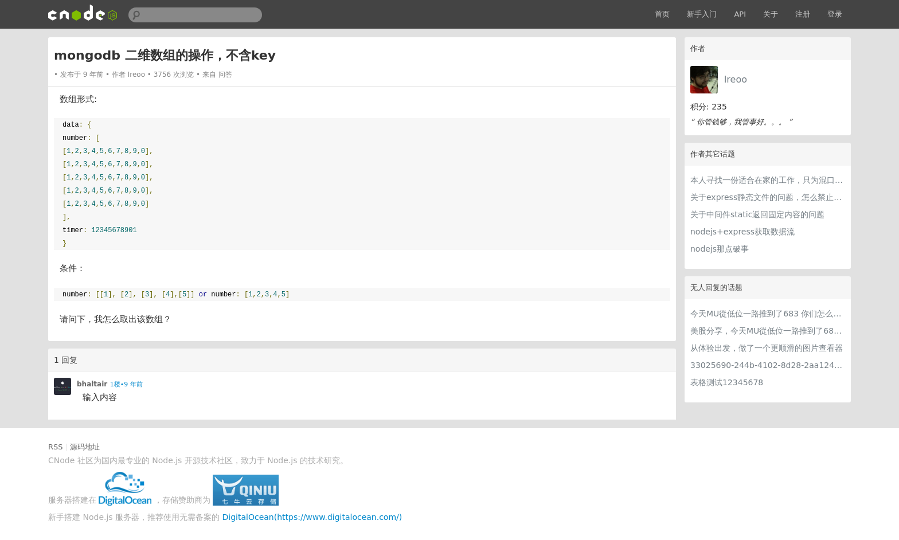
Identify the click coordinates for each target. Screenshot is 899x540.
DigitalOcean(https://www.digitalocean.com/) (312, 517)
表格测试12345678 (726, 382)
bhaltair (92, 384)
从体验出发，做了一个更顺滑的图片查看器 (766, 348)
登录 (834, 14)
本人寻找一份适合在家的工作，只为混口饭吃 (767, 180)
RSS (55, 447)
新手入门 (702, 14)
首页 (662, 14)
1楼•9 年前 (126, 384)
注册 (802, 14)
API (740, 14)
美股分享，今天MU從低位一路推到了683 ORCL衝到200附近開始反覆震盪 (767, 330)
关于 (770, 14)
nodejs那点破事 (719, 248)
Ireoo (735, 79)
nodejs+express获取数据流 (742, 231)
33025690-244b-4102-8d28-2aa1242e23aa (767, 365)
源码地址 (85, 447)
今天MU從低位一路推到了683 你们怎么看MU (767, 313)
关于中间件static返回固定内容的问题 (757, 214)
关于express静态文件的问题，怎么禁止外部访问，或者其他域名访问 (767, 197)
